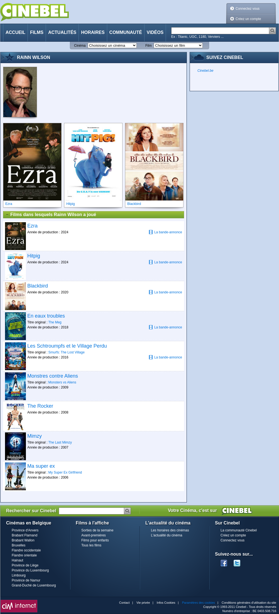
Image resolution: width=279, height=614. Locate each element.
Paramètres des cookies (198, 602)
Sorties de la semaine (97, 530)
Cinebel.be (205, 71)
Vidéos (155, 32)
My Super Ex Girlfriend (65, 472)
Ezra (32, 226)
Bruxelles (18, 545)
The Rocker (40, 406)
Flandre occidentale (26, 550)
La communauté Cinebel (239, 530)
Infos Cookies (166, 602)
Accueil (15, 32)
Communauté (125, 32)
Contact (124, 602)
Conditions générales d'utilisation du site (249, 602)
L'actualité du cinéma (166, 535)
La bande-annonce (165, 232)
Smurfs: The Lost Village (66, 352)
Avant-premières (93, 535)
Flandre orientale (24, 555)
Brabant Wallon (23, 540)
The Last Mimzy (60, 442)
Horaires (92, 32)
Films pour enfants (95, 540)
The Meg (54, 322)
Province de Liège (25, 565)
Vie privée (143, 602)
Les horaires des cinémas (170, 530)
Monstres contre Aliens (52, 376)
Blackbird (37, 286)
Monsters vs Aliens (62, 382)
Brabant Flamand (24, 535)
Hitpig (33, 256)
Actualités (62, 32)
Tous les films (91, 545)
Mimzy (34, 436)
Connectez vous (248, 9)
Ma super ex (41, 466)
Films (36, 32)
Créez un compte (248, 19)
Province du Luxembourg (30, 570)
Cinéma (79, 46)
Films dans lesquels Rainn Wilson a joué (50, 214)
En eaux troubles (46, 316)
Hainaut (17, 560)
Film (148, 46)
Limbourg (19, 575)
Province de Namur (26, 580)
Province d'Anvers (25, 530)
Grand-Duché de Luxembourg (34, 585)
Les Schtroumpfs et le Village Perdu (67, 346)
